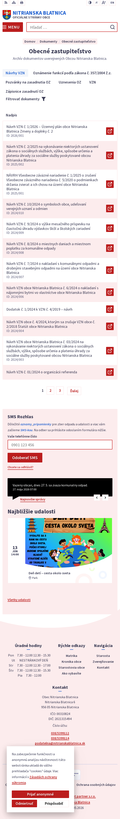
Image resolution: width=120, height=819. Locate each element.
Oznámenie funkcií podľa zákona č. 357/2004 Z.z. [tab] (72, 72)
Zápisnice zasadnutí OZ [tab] (25, 91)
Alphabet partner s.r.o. (79, 796)
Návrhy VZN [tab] (15, 72)
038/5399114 (60, 738)
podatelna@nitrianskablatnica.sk (60, 743)
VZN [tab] (92, 82)
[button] (97, 497)
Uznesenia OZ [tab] (70, 82)
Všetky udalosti (19, 600)
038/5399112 (60, 733)
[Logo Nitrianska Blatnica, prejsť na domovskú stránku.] (60, 15)
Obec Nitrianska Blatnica (71, 802)
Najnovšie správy (32, 499)
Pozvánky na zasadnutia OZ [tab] (28, 82)
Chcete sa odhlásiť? (20, 467)
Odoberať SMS (25, 457)
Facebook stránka (60, 748)
